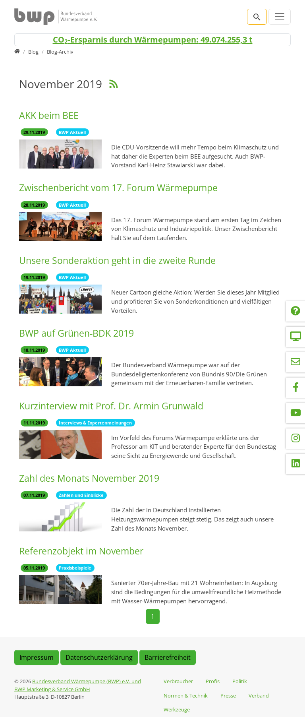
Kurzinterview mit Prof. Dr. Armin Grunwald (111, 406)
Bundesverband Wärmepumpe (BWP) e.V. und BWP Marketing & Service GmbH (77, 685)
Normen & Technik (186, 695)
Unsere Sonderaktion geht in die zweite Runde (117, 260)
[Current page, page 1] (153, 616)
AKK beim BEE (49, 115)
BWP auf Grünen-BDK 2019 (76, 333)
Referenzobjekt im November (81, 551)
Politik (239, 681)
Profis (213, 681)
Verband (259, 695)
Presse (228, 695)
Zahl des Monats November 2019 (89, 478)
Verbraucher (178, 681)
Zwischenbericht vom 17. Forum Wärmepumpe (118, 188)
